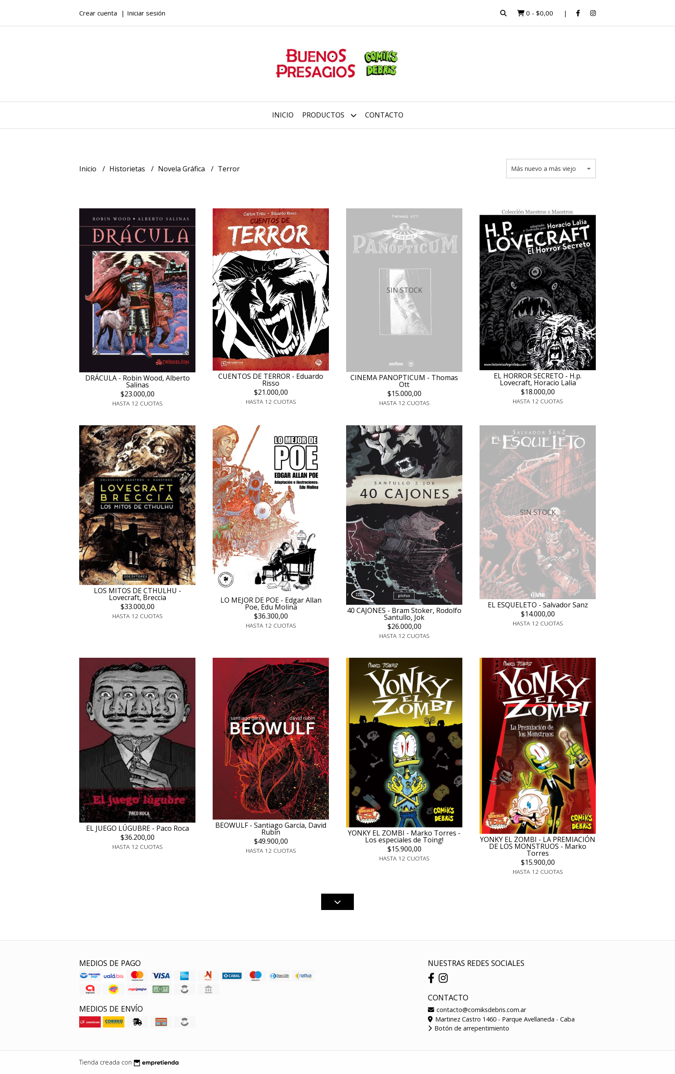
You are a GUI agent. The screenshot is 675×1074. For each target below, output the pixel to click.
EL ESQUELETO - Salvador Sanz (538, 605)
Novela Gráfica (182, 168)
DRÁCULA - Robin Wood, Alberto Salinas (137, 381)
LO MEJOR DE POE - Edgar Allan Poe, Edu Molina (271, 603)
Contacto (384, 115)
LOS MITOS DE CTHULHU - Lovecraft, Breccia (137, 594)
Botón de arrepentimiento (468, 1028)
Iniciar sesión (146, 13)
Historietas (128, 168)
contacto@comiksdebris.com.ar (477, 1010)
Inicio (283, 115)
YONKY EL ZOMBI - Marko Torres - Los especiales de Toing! (404, 836)
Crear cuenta (98, 13)
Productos (329, 115)
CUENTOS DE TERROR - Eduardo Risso (270, 379)
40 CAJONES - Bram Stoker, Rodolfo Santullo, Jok (404, 614)
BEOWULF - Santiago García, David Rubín (270, 828)
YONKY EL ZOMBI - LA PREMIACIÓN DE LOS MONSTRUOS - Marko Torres (537, 846)
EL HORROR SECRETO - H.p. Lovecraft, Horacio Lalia (538, 379)
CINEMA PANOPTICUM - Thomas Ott (404, 381)
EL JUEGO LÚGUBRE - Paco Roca (137, 828)
